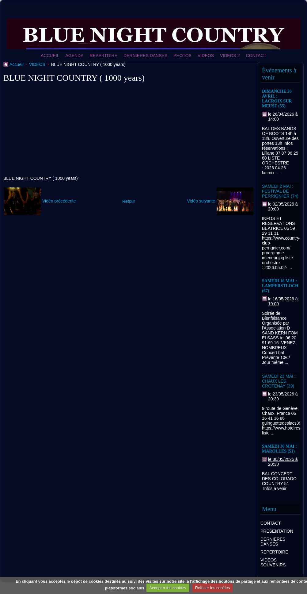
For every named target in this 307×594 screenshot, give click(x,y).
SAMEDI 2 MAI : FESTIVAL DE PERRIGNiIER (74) (280, 191)
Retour (128, 201)
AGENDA (74, 55)
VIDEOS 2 (230, 55)
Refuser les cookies (212, 587)
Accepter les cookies (168, 587)
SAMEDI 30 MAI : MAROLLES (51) (279, 448)
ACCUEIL (50, 55)
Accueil (16, 64)
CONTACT (256, 55)
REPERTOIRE (104, 55)
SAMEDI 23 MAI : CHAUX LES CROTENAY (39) (279, 381)
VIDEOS (206, 55)
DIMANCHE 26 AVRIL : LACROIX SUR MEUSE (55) (277, 98)
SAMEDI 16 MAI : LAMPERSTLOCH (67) (280, 286)
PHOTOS (182, 55)
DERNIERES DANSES (145, 55)
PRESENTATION (276, 531)
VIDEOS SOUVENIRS (273, 562)
